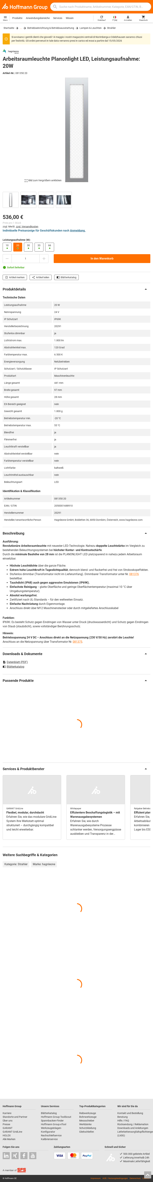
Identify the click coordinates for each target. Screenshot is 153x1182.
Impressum (96, 1178)
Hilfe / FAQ (123, 1120)
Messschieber (86, 1120)
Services (57, 18)
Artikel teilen (40, 277)
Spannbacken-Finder (52, 1120)
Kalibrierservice (49, 1139)
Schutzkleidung (87, 1128)
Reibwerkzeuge (87, 1113)
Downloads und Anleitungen (132, 1128)
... (21, 28)
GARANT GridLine (12, 1131)
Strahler (111, 28)
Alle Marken (9, 1139)
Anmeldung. (78, 230)
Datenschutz (135, 1178)
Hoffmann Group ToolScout (56, 1116)
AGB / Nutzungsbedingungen (115, 1178)
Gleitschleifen (86, 1131)
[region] (76, 199)
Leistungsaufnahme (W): (16, 239)
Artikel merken (15, 277)
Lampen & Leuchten (91, 28)
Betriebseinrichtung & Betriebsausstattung (50, 28)
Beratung (122, 1116)
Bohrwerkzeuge (87, 1116)
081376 (134, 574)
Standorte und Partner (15, 1116)
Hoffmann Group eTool (53, 1124)
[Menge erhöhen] (44, 258)
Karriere (7, 1113)
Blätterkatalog (66, 277)
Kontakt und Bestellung (130, 1113)
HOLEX (7, 1135)
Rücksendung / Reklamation (132, 1124)
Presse (6, 1124)
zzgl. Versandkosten (27, 226)
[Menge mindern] (7, 258)
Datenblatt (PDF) (15, 662)
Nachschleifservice (51, 1135)
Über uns (7, 1120)
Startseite (9, 28)
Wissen (70, 18)
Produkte (17, 18)
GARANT (7, 1128)
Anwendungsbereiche (38, 18)
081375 (77, 641)
